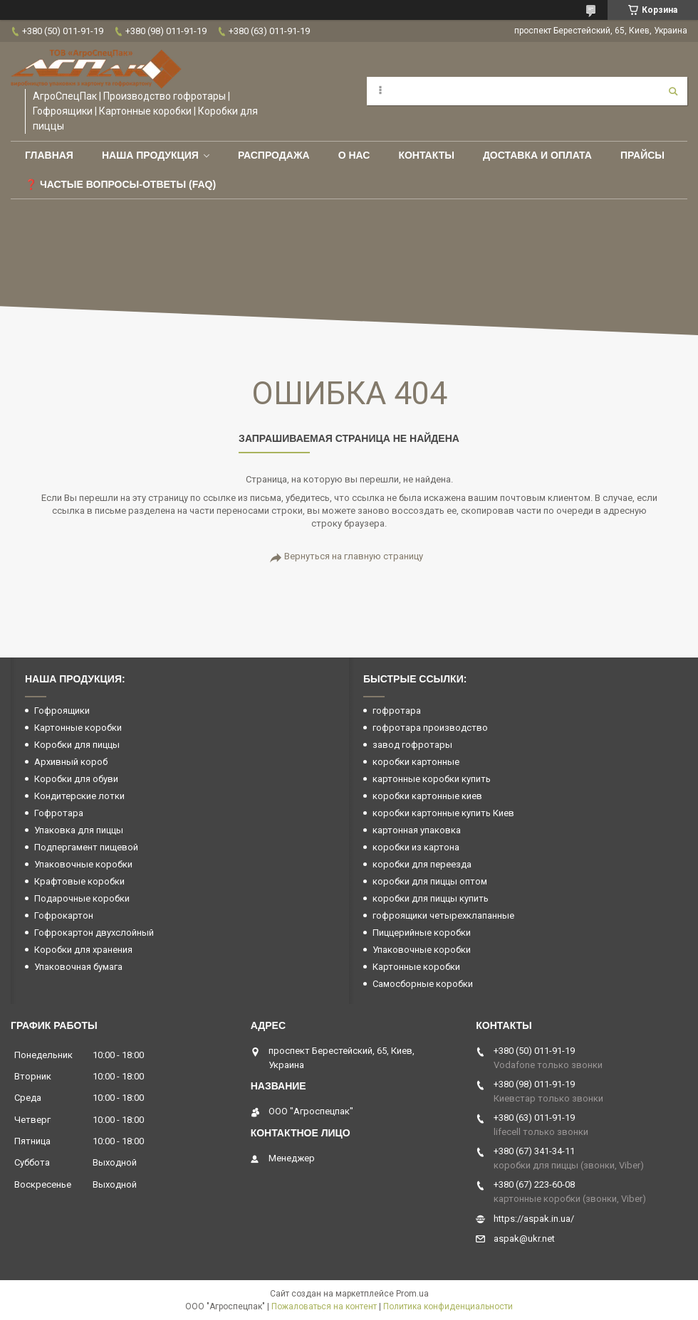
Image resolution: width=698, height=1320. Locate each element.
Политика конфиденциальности (448, 1306)
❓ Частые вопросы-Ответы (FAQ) (120, 184)
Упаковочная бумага (78, 966)
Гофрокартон (63, 915)
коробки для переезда (422, 864)
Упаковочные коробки (83, 864)
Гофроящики (62, 710)
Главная (49, 155)
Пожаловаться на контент (324, 1306)
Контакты (426, 155)
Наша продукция (150, 155)
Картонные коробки (78, 727)
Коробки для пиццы (77, 744)
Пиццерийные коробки (422, 932)
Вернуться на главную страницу (353, 556)
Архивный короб (71, 761)
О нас (354, 155)
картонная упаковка (417, 830)
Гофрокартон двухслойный (94, 932)
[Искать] (673, 91)
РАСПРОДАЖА (274, 155)
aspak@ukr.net (524, 1238)
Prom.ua (412, 1294)
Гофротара (58, 813)
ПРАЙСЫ (642, 155)
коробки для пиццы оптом (430, 881)
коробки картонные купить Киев (443, 813)
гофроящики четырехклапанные (443, 915)
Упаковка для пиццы (78, 830)
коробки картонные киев (427, 796)
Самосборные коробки (423, 983)
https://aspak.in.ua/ (534, 1218)
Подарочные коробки (82, 898)
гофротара (397, 710)
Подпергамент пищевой (86, 847)
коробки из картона (416, 847)
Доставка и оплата (537, 155)
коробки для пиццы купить (431, 898)
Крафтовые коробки (79, 881)
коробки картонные (416, 761)
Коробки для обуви (76, 778)
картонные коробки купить (432, 778)
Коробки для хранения (83, 949)
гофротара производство (430, 727)
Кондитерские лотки (79, 796)
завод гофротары (412, 744)
